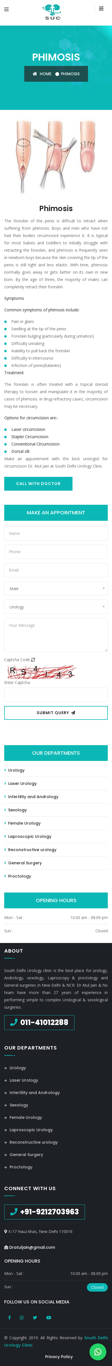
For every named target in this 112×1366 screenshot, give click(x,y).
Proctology (17, 876)
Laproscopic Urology (27, 836)
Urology (14, 770)
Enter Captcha (17, 682)
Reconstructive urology (30, 850)
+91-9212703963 (49, 1212)
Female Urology (22, 823)
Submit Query (56, 713)
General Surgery (23, 863)
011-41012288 (44, 1022)
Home (42, 74)
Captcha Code (19, 659)
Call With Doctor (38, 483)
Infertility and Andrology (31, 797)
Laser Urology (20, 783)
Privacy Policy (59, 1357)
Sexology (15, 810)
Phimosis (70, 74)
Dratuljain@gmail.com (32, 1247)
